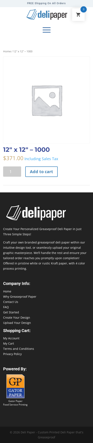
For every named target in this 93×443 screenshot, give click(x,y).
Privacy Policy (12, 354)
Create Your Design (16, 317)
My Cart (8, 343)
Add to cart (41, 171)
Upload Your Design (17, 323)
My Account (11, 338)
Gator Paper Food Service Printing (15, 402)
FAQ (6, 307)
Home (7, 51)
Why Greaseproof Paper (19, 297)
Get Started (11, 312)
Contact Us (10, 302)
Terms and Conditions (18, 349)
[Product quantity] (12, 171)
